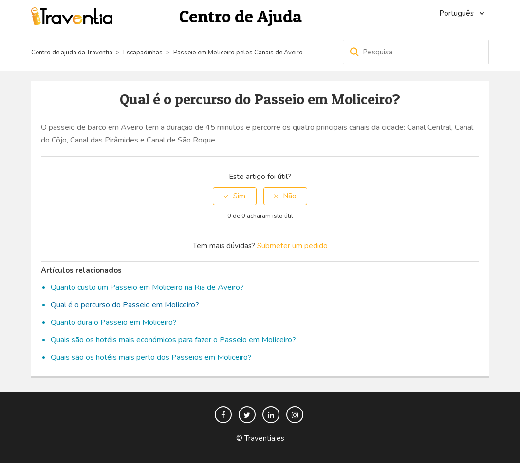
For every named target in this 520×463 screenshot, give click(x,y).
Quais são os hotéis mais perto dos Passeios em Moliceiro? (151, 357)
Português (457, 13)
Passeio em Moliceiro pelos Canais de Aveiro (238, 52)
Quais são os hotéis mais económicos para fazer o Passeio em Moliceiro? (173, 340)
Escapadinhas (143, 52)
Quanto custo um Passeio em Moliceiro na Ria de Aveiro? (147, 287)
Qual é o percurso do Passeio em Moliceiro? (125, 305)
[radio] (235, 196)
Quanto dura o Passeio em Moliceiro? (114, 322)
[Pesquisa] (416, 52)
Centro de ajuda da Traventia (72, 52)
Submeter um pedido (292, 245)
